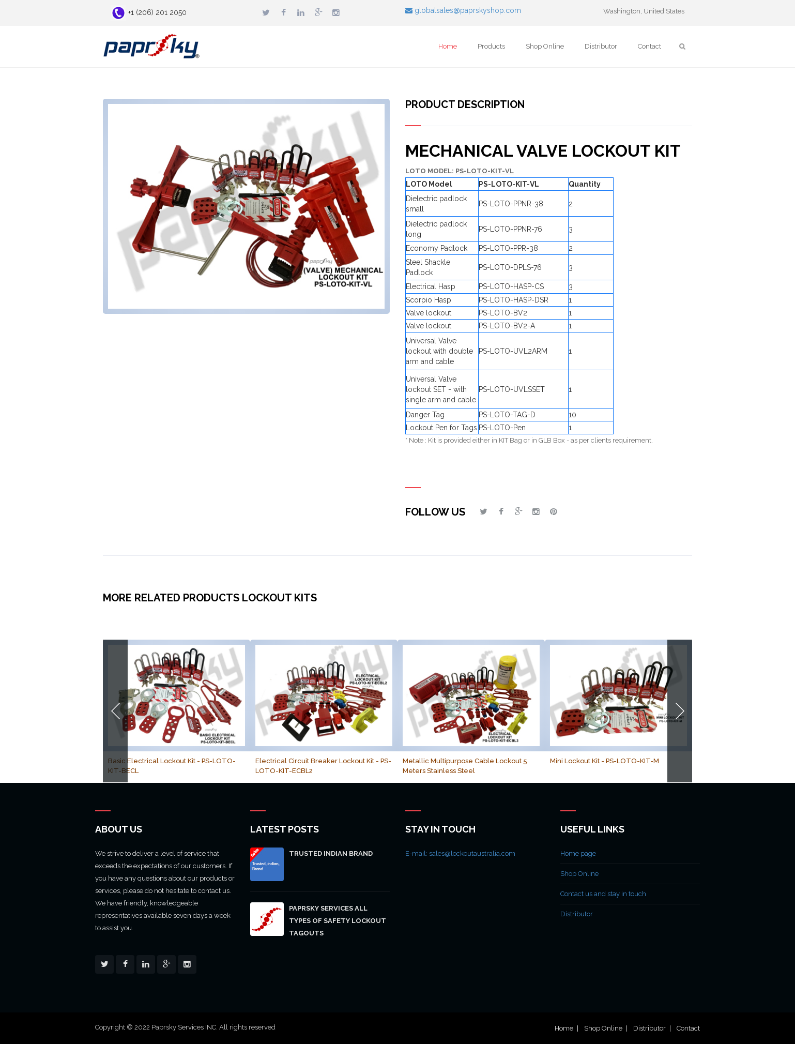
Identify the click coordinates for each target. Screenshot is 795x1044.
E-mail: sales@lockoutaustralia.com (460, 853)
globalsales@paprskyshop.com (463, 10)
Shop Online (545, 46)
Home (447, 46)
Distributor (601, 46)
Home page (578, 853)
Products (491, 46)
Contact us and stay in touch (603, 894)
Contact (649, 46)
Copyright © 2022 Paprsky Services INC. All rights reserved (185, 1027)
